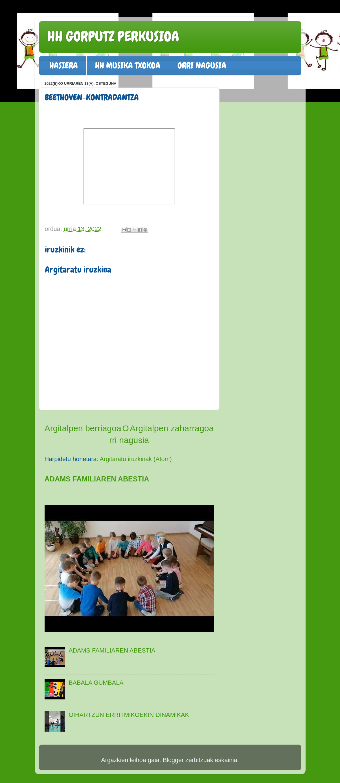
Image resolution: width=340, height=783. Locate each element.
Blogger (173, 760)
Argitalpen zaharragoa (172, 428)
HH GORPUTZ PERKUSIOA (113, 36)
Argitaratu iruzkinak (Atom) (136, 459)
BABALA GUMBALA (96, 682)
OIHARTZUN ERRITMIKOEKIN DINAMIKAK (129, 714)
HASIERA (63, 65)
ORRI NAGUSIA (201, 65)
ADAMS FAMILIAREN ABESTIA (97, 479)
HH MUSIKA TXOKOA (127, 65)
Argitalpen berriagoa (83, 428)
